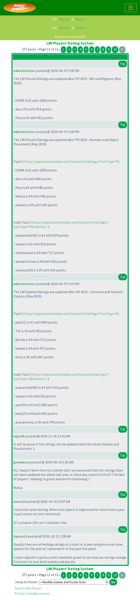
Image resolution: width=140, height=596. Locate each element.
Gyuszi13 (20, 536)
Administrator (24, 70)
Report (64, 19)
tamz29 (19, 501)
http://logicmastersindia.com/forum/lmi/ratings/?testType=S (71, 313)
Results (81, 19)
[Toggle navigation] (131, 8)
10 (115, 49)
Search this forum (28, 588)
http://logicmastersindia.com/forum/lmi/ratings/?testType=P (71, 161)
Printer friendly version (32, 593)
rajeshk (19, 436)
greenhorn (21, 462)
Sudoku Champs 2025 (70, 36)
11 (122, 49)
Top (122, 64)
